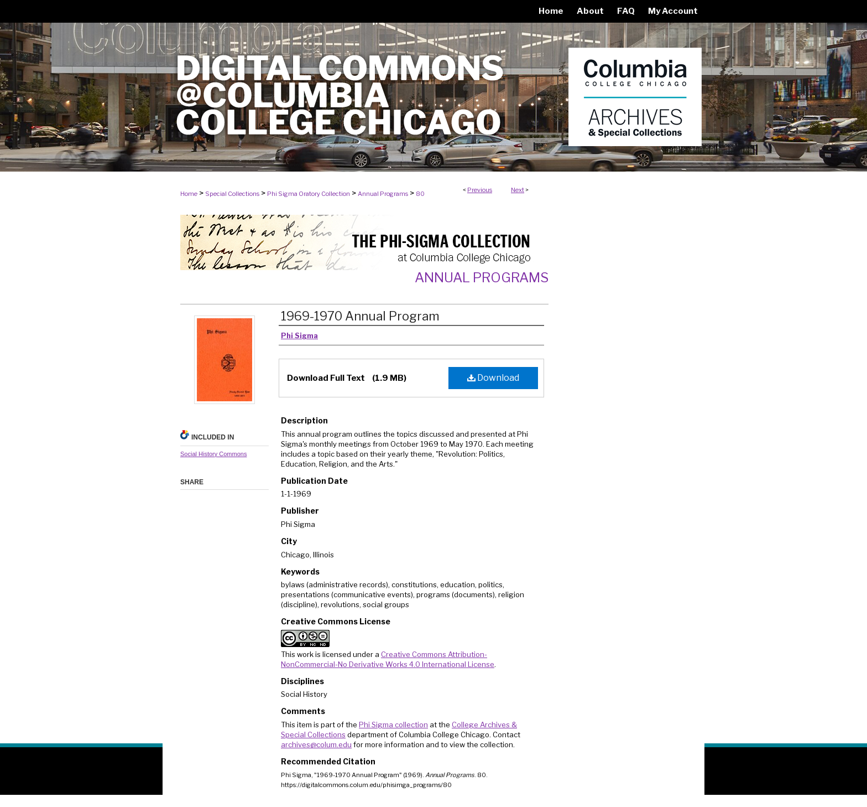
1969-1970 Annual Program (360, 316)
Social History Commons (213, 454)
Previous (479, 190)
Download (493, 378)
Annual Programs (383, 194)
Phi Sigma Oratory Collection (308, 194)
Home (188, 194)
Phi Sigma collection (393, 724)
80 (420, 194)
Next (517, 190)
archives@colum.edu (316, 744)
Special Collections (232, 194)
